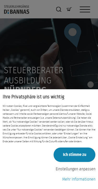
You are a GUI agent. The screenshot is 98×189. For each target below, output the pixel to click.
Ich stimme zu (74, 155)
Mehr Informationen (78, 179)
